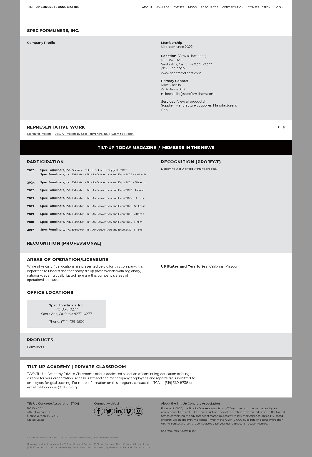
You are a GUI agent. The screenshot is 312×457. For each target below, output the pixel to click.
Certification (233, 7)
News (192, 7)
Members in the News (188, 147)
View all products (190, 101)
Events (178, 7)
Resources (209, 7)
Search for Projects (39, 133)
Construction (259, 7)
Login (279, 7)
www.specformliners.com (181, 73)
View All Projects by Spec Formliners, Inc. (82, 133)
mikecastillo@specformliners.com (188, 94)
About (147, 7)
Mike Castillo (171, 85)
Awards (162, 7)
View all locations (191, 56)
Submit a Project (122, 133)
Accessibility (188, 430)
